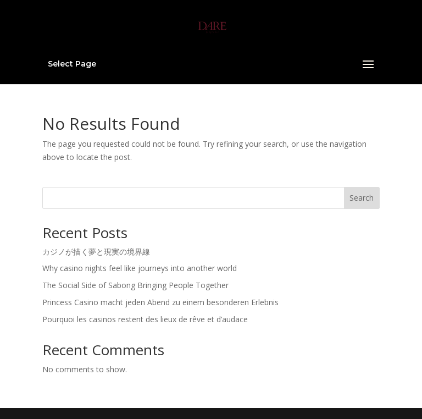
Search (361, 197)
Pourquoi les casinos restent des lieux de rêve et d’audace (145, 319)
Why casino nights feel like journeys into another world (139, 268)
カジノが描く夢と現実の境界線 (96, 251)
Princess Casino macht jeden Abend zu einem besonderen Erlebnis (160, 302)
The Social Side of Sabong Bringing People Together (135, 285)
